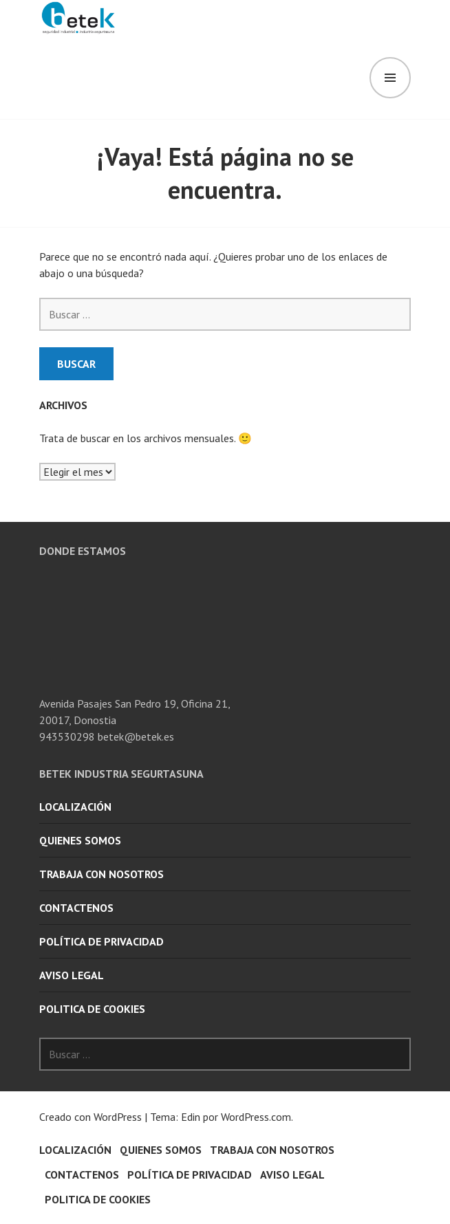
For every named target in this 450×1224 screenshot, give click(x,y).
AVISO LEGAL (71, 975)
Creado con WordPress (90, 1117)
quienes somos (80, 840)
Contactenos (76, 908)
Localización (75, 806)
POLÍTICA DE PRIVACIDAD (101, 941)
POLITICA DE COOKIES (92, 1009)
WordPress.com (256, 1117)
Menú (390, 78)
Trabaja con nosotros (101, 874)
